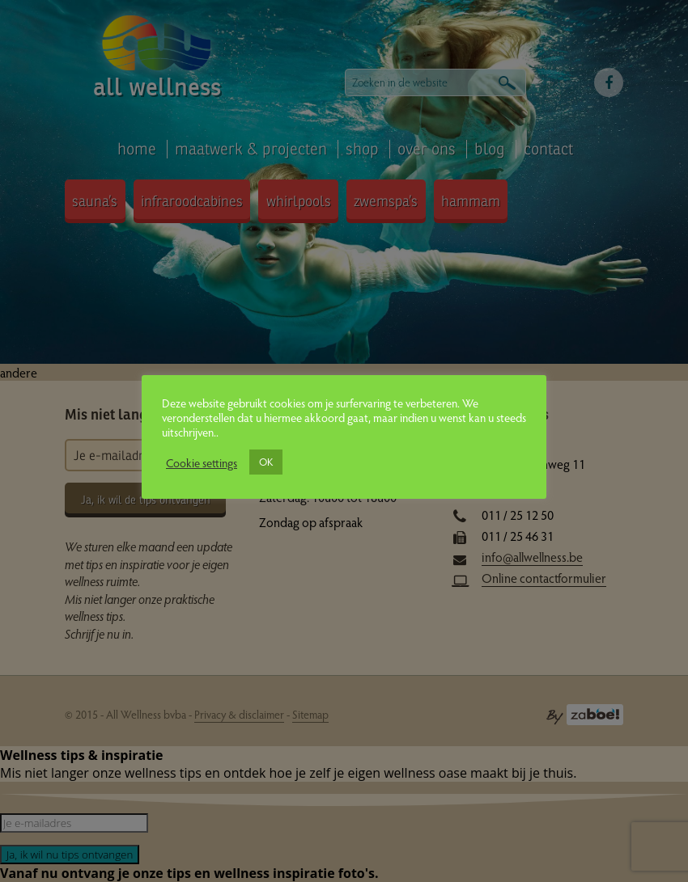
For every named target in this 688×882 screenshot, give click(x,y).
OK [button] (266, 461)
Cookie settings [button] (201, 462)
